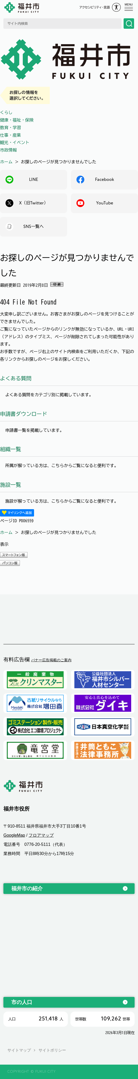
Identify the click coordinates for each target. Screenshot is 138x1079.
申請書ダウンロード (23, 413)
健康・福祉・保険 (17, 120)
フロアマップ (41, 835)
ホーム (6, 162)
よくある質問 (15, 378)
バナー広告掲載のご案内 (51, 660)
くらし (6, 112)
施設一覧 (10, 484)
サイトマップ (19, 1050)
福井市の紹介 (27, 888)
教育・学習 (10, 127)
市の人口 (21, 1002)
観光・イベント (14, 142)
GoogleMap (14, 835)
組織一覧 (10, 449)
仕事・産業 (10, 135)
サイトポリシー (52, 1050)
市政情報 (8, 150)
